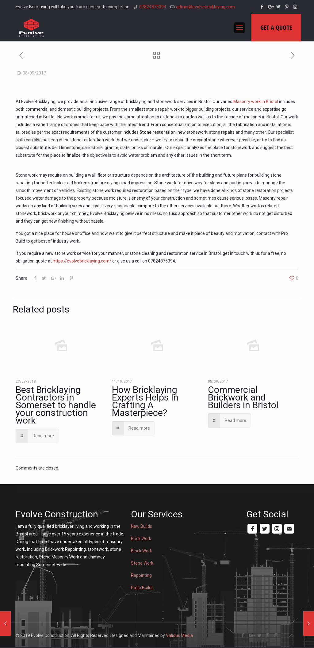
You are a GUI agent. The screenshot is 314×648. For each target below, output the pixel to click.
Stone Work (142, 563)
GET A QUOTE (276, 27)
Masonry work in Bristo (255, 101)
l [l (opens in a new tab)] (277, 101)
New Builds (141, 526)
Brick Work (141, 538)
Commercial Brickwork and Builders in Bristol (243, 397)
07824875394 (152, 6)
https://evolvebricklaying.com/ (82, 261)
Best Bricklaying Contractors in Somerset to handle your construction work (56, 405)
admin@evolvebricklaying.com (205, 6)
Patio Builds (142, 587)
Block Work (141, 550)
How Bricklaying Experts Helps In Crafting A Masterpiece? (145, 401)
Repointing (141, 575)
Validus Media (179, 635)
